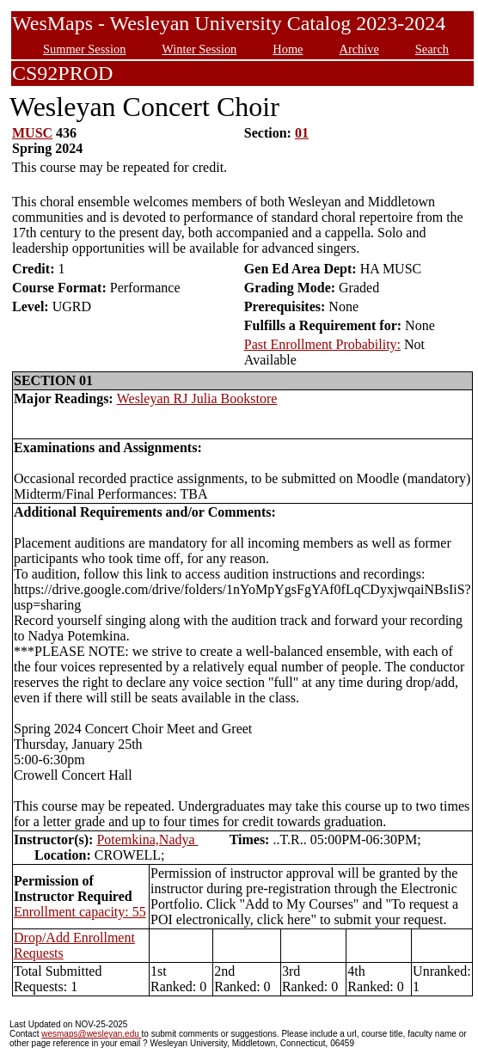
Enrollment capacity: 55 (80, 911)
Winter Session (199, 49)
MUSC (32, 133)
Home (288, 49)
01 (302, 133)
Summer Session (84, 49)
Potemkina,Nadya (147, 839)
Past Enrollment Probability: (322, 344)
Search (432, 49)
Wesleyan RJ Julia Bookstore (197, 398)
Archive (358, 49)
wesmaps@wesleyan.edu (91, 1034)
